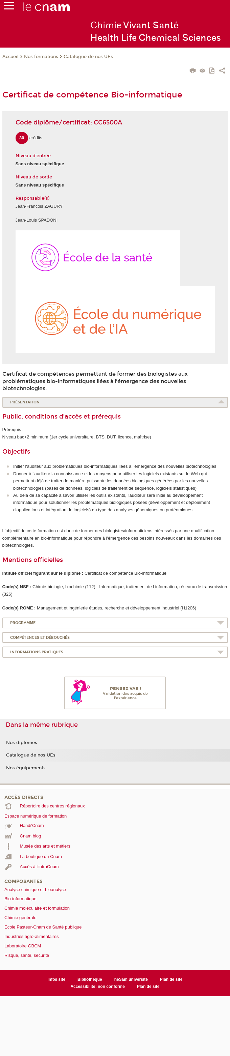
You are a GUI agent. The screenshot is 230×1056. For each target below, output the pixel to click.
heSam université (131, 979)
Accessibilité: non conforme (97, 986)
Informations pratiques (36, 652)
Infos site (57, 979)
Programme (23, 623)
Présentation (25, 402)
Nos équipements (26, 768)
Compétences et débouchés (40, 637)
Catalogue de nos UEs (88, 56)
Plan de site (171, 979)
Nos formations (41, 56)
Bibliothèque (89, 979)
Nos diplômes (21, 742)
